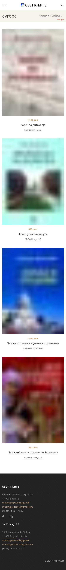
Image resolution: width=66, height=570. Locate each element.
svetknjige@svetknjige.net (15, 502)
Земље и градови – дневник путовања (33, 343)
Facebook (3, 516)
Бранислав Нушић (33, 457)
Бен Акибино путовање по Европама (33, 452)
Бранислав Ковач (33, 129)
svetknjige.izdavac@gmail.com (17, 506)
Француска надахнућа (33, 234)
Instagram (11, 516)
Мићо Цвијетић (33, 239)
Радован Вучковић (33, 348)
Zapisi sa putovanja (33, 125)
